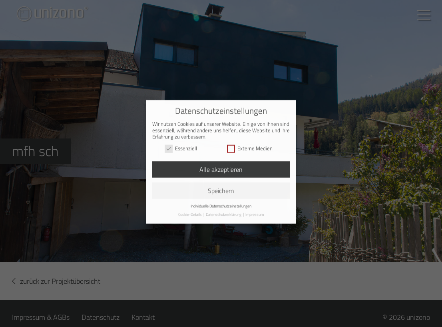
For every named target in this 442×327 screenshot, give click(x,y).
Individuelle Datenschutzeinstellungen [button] (221, 202)
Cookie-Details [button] (190, 211)
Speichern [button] (221, 187)
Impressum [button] (254, 211)
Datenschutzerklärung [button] (224, 211)
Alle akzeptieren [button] (221, 166)
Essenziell (181, 144)
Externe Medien (250, 144)
